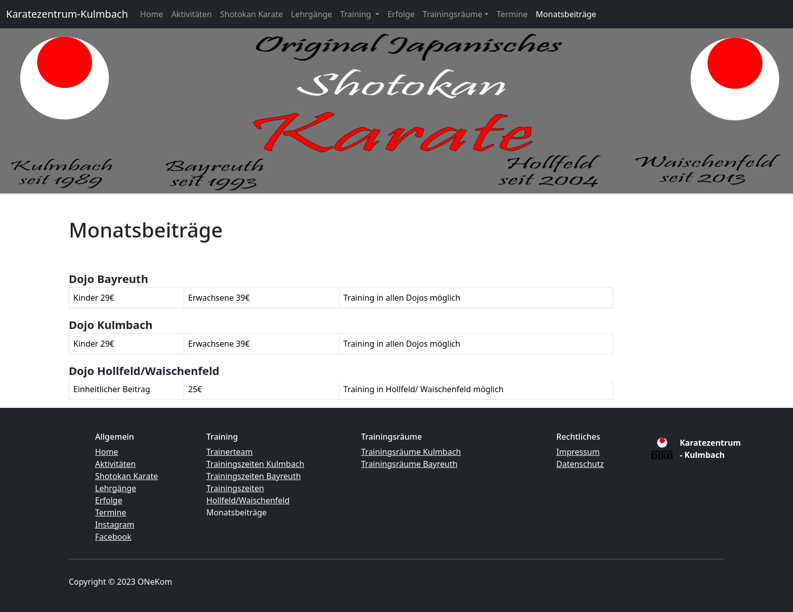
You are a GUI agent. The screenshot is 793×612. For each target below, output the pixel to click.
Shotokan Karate (251, 14)
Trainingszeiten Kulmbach (255, 463)
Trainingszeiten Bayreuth (253, 476)
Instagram (115, 524)
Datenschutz (580, 463)
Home (151, 14)
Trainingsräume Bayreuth (409, 463)
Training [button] (356, 14)
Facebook (113, 536)
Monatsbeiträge (566, 14)
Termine (512, 14)
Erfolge (401, 14)
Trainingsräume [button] (452, 14)
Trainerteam (229, 451)
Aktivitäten (191, 14)
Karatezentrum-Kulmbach (67, 14)
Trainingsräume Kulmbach (411, 451)
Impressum (578, 451)
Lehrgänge (311, 14)
